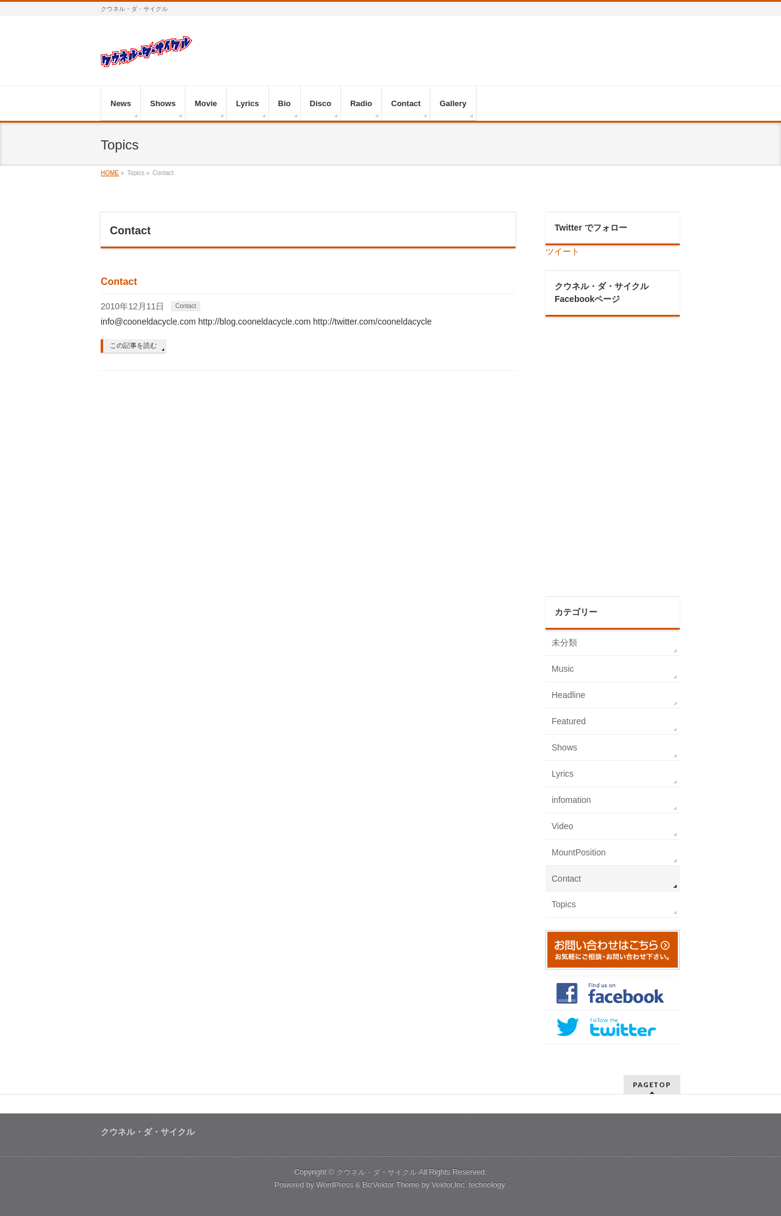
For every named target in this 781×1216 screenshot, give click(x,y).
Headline (568, 695)
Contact (119, 281)
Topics (564, 904)
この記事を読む (133, 345)
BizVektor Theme (391, 1185)
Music (563, 669)
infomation (571, 800)
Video (563, 826)
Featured (569, 721)
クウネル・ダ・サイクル (376, 1172)
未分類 (564, 642)
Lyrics (563, 774)
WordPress (334, 1185)
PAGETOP (652, 1084)
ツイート (562, 251)
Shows (564, 747)
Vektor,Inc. (449, 1185)
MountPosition (579, 852)
